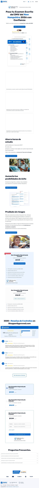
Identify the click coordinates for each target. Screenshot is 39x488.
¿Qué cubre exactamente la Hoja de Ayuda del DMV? (9, 453)
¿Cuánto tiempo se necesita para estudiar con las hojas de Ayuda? (11, 462)
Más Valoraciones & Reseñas (19, 375)
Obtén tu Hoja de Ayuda (19, 26)
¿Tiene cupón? (11, 429)
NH (25, 1)
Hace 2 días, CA (10, 352)
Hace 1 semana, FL (10, 363)
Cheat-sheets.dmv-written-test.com (12, 486)
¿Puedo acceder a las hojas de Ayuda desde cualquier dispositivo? (11, 458)
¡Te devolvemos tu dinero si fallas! (25, 7)
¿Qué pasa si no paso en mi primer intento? (8, 460)
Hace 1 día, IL (11, 341)
